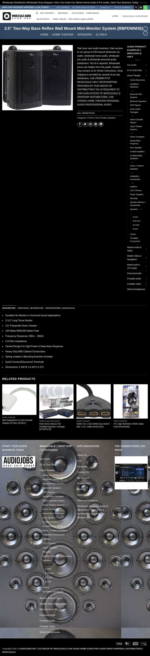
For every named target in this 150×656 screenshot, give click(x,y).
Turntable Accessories (135, 239)
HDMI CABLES (59, 19)
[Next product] (145, 28)
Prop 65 (81, 489)
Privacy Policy (84, 483)
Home (44, 34)
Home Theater (62, 34)
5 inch (135, 217)
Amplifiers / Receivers (134, 85)
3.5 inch (101, 34)
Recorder (134, 198)
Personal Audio (134, 273)
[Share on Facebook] (79, 124)
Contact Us (105, 7)
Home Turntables (137, 137)
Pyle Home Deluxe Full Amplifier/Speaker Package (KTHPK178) (52, 426)
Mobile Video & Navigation (134, 257)
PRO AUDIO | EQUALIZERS (80, 19)
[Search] (37, 13)
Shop (80, 495)
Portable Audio (134, 278)
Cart (79, 461)
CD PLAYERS (78, 13)
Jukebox (133, 187)
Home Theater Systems (136, 128)
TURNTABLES (92, 13)
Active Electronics (137, 80)
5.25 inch (136, 221)
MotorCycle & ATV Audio (133, 266)
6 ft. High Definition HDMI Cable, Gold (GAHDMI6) (129, 425)
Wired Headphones (136, 289)
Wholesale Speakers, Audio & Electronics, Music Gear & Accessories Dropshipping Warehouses (92, 512)
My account (83, 478)
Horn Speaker (136, 148)
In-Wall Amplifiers (137, 151)
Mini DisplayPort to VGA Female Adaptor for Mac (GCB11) (17, 421)
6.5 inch (136, 225)
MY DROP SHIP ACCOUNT (84, 7)
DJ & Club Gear (134, 70)
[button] (115, 16)
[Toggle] (146, 65)
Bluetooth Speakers (138, 101)
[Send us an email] (141, 7)
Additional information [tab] (30, 308)
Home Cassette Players (136, 121)
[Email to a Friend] (90, 124)
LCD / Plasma (136, 190)
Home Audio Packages (135, 110)
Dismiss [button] (143, 2)
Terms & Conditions (123, 7)
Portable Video (134, 284)
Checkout (82, 466)
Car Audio (131, 65)
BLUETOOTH (44, 19)
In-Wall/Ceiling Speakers (136, 157)
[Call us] (145, 7)
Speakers (84, 34)
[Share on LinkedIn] (101, 124)
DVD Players (135, 105)
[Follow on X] (136, 7)
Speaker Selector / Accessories (138, 203)
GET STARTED (63, 7)
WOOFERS (64, 13)
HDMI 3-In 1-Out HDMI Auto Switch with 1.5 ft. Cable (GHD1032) (93, 425)
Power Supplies (136, 194)
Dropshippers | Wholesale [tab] (60, 308)
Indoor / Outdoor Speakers (137, 167)
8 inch (135, 229)
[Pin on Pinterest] (95, 124)
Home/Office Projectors (135, 142)
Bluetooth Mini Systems (136, 95)
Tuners (133, 234)
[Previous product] (145, 33)
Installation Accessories (135, 177)
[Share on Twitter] (85, 124)
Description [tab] (8, 308)
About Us (82, 455)
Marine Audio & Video (134, 249)
